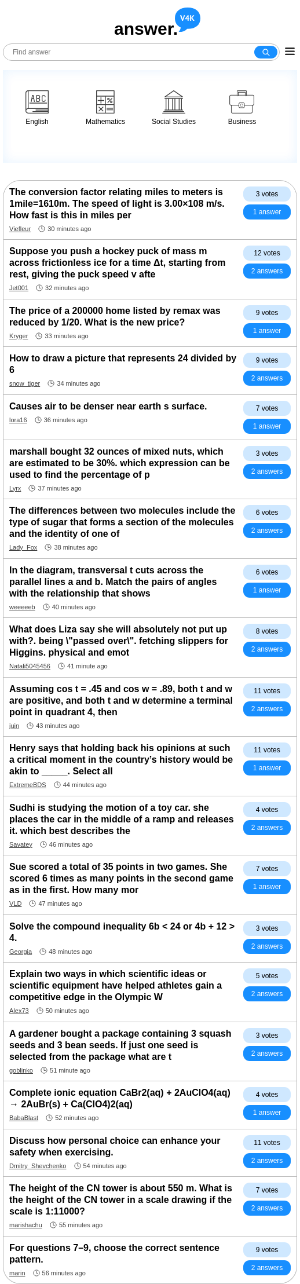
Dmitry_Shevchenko (37, 1165)
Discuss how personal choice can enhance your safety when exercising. (115, 1146)
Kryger (18, 335)
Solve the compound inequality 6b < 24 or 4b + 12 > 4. (122, 932)
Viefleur (20, 228)
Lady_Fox (23, 547)
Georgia (20, 951)
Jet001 (18, 287)
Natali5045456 (29, 666)
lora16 (18, 419)
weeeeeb (22, 606)
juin (14, 725)
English (37, 108)
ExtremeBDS (27, 784)
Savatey (20, 844)
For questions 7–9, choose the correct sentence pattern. (114, 1253)
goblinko (21, 1070)
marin (17, 1273)
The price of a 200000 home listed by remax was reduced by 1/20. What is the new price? (115, 316)
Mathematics (105, 108)
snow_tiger (24, 383)
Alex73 (19, 1010)
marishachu (25, 1224)
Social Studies (174, 108)
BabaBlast (23, 1117)
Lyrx (15, 488)
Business (242, 108)
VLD (15, 903)
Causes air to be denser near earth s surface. (108, 406)
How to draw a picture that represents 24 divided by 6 (122, 364)
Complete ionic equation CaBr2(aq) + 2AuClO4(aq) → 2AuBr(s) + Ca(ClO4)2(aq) (120, 1098)
